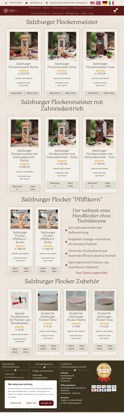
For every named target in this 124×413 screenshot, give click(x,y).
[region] (31, 394)
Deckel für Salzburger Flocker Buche (76, 316)
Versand (25, 85)
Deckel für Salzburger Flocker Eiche (48, 316)
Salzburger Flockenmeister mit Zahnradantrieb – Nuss (99, 154)
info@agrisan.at (74, 403)
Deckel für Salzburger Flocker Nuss (104, 316)
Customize (15, 403)
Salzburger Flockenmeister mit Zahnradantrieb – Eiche (62, 154)
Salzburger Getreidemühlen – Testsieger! (41, 378)
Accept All (46, 403)
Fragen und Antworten (43, 371)
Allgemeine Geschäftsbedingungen (14, 375)
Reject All (31, 403)
